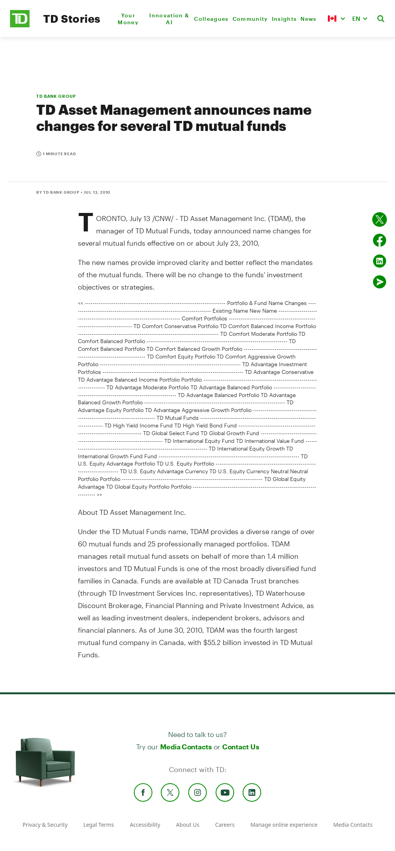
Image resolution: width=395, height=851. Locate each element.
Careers (225, 824)
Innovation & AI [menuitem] (169, 18)
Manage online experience (283, 824)
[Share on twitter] (379, 219)
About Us (187, 824)
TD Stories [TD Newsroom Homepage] (72, 18)
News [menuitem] (308, 18)
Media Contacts (186, 746)
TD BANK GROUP (56, 96)
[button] (336, 18)
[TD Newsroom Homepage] (20, 25)
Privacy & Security (45, 824)
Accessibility (145, 824)
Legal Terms (98, 824)
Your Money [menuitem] (128, 18)
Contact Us (240, 746)
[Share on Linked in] (379, 261)
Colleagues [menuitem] (211, 18)
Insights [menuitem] (284, 18)
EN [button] (356, 18)
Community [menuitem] (250, 18)
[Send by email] (379, 281)
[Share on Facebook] (379, 240)
